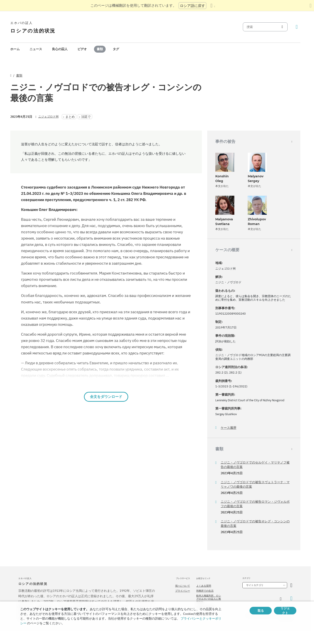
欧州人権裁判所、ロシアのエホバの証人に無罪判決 (208, 599)
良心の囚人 (60, 49)
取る (261, 611)
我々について (182, 585)
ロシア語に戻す (192, 5)
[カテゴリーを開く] (291, 585)
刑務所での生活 (205, 590)
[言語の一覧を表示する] (212, 5)
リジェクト (285, 610)
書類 (100, 49)
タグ (116, 49)
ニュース (36, 49)
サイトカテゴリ (254, 585)
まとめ (70, 117)
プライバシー (182, 590)
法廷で (86, 117)
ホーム (15, 49)
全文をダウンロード (106, 397)
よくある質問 (203, 585)
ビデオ (82, 49)
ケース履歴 (228, 428)
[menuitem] (15, 49)
